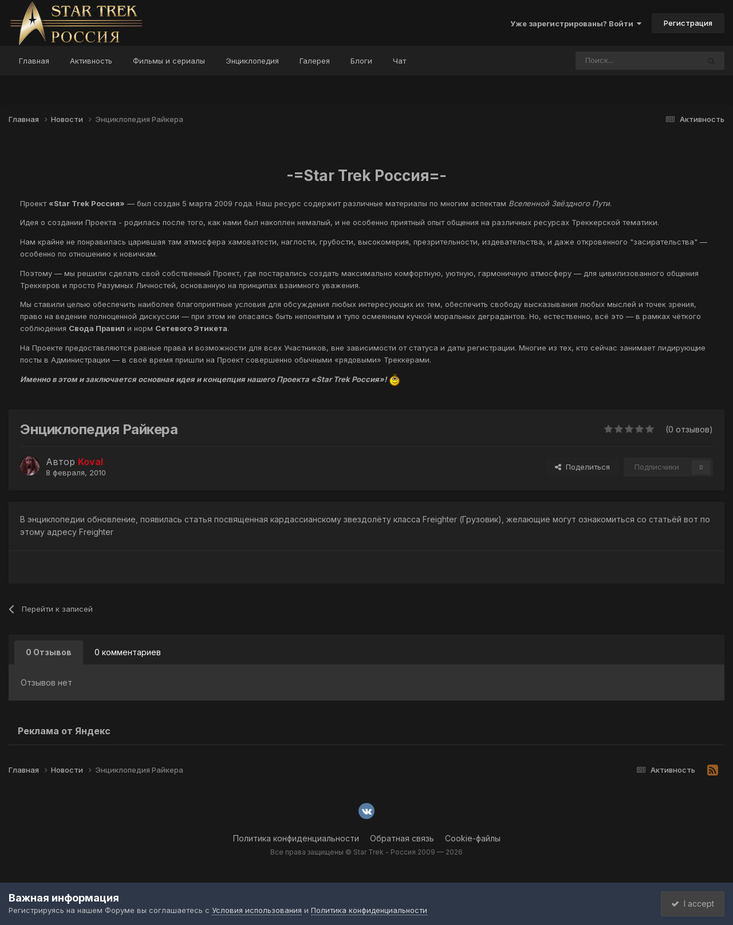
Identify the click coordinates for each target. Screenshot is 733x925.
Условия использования (257, 910)
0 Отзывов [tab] (49, 652)
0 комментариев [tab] (127, 652)
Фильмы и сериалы (169, 60)
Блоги (361, 60)
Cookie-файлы (473, 838)
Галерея (314, 60)
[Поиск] (606, 60)
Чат (399, 60)
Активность (91, 60)
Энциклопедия (252, 60)
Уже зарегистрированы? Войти (575, 23)
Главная (34, 60)
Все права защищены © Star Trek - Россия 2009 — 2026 (366, 852)
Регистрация (688, 22)
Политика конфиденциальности (296, 838)
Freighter (96, 532)
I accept (690, 903)
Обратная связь (402, 838)
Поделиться (582, 466)
